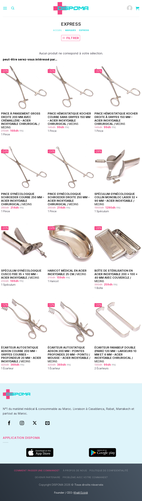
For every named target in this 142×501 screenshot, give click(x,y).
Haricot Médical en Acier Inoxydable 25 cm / (67, 272)
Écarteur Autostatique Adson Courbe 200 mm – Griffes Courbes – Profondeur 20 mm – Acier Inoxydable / (21, 354)
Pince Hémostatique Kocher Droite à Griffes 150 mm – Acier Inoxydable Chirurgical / (116, 118)
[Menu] (5, 8)
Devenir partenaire (47, 477)
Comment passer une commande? (37, 470)
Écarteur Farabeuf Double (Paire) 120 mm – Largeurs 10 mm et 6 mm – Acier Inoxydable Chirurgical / (115, 354)
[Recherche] (12, 8)
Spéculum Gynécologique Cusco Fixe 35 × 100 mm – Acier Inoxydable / (21, 274)
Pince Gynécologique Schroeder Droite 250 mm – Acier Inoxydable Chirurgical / (68, 199)
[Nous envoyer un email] (47, 423)
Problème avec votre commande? (85, 477)
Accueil (57, 30)
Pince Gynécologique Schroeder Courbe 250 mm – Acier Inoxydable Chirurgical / (22, 199)
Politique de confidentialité (108, 470)
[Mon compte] (129, 8)
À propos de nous (75, 470)
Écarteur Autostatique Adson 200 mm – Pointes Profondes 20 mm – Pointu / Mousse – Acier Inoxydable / (69, 354)
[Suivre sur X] (35, 423)
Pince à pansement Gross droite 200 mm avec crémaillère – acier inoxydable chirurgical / (20, 120)
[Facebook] (9, 423)
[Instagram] (22, 423)
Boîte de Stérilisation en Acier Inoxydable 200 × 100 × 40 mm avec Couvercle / (116, 275)
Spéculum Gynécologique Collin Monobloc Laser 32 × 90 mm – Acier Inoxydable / (116, 199)
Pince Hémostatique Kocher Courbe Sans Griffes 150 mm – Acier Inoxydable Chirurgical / (69, 118)
